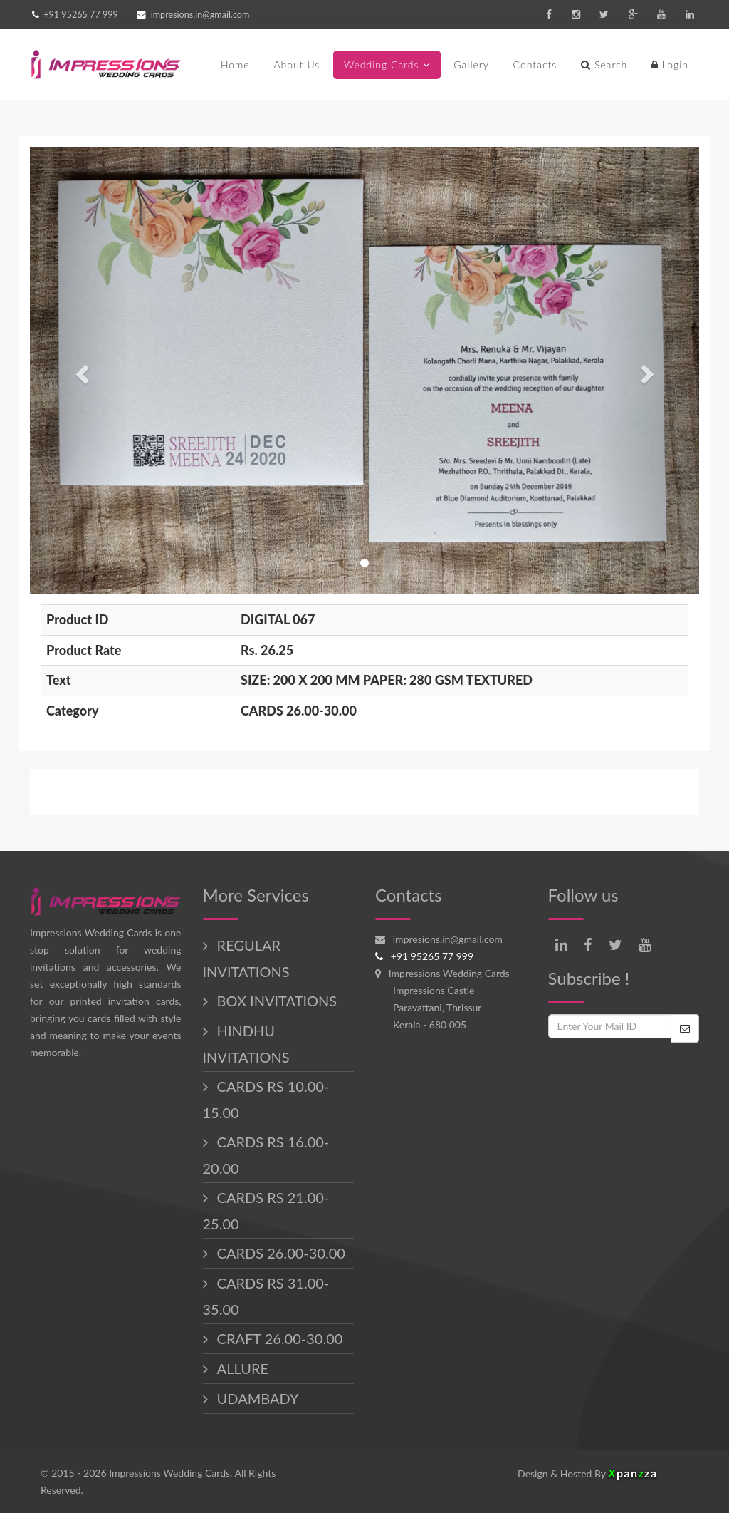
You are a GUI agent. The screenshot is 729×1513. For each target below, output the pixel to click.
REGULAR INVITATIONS (246, 958)
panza (632, 1473)
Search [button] (604, 64)
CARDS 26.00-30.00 (279, 1252)
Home (235, 64)
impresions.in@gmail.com (200, 14)
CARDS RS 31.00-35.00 (266, 1296)
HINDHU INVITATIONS (246, 1043)
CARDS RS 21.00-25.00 (266, 1210)
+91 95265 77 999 (79, 14)
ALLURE (241, 1368)
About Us (296, 64)
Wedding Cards (381, 64)
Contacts (535, 64)
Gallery (470, 64)
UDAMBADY (256, 1398)
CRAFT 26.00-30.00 (278, 1338)
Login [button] (669, 64)
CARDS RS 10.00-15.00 (266, 1099)
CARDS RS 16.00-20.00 (266, 1155)
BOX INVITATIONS (275, 1000)
